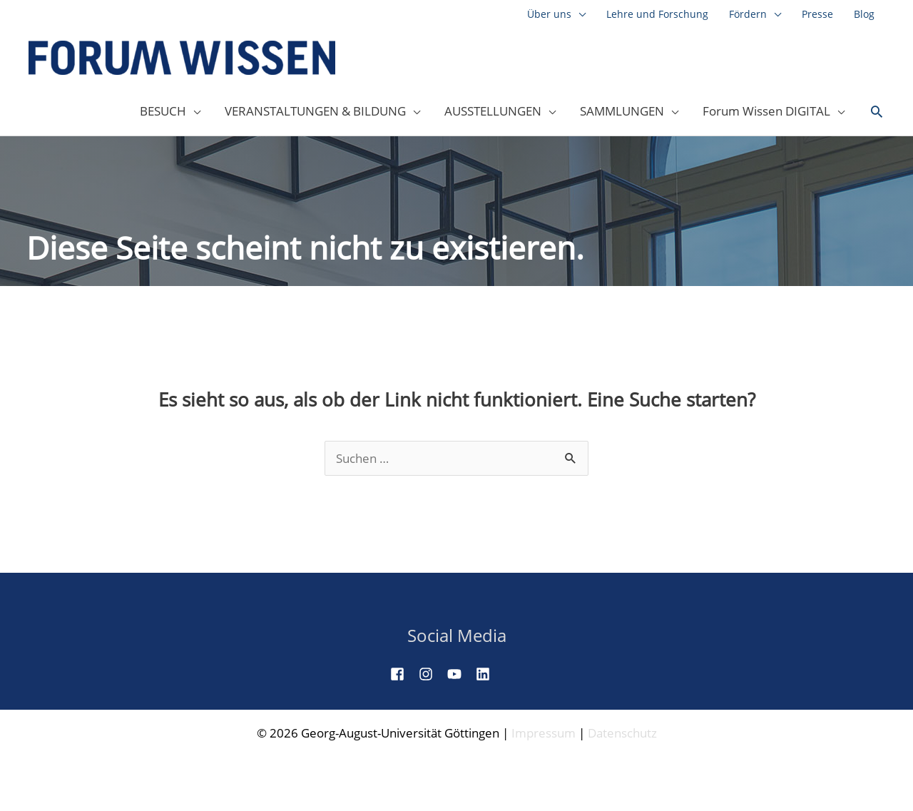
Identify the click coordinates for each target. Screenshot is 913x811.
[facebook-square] (403, 674)
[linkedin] (488, 674)
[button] (876, 112)
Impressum (543, 733)
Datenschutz (622, 733)
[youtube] (460, 674)
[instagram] (431, 674)
